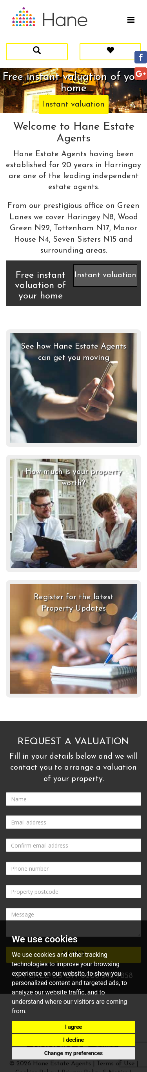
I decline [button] (73, 1040)
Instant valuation (74, 104)
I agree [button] (73, 1027)
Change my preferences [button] (73, 1053)
